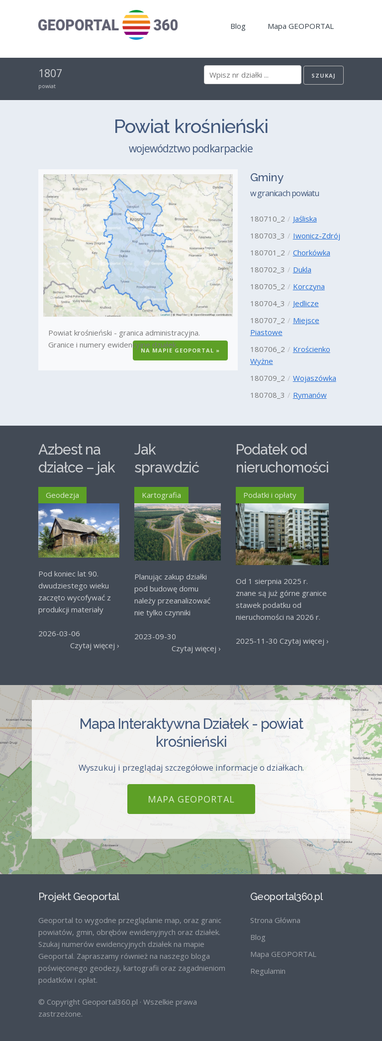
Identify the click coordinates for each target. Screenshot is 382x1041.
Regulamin (268, 962)
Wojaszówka (314, 378)
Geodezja (62, 495)
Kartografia (161, 495)
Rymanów (310, 395)
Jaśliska (305, 219)
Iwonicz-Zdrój (316, 235)
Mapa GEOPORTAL (301, 26)
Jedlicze (306, 303)
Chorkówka (311, 252)
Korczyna (309, 286)
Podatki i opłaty (269, 495)
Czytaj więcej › (94, 645)
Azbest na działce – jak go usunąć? (76, 467)
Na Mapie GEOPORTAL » (180, 350)
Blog (238, 26)
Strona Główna (275, 912)
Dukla (302, 269)
